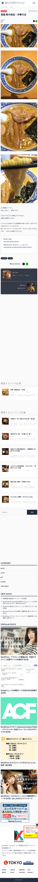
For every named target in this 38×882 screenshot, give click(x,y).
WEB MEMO (5, 586)
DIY (2, 577)
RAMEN (4, 11)
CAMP (3, 573)
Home (4, 7)
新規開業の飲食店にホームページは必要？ (15, 598)
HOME (4, 870)
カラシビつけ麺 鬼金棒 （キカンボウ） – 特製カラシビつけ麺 (23, 467)
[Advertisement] (19, 317)
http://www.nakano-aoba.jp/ (11, 241)
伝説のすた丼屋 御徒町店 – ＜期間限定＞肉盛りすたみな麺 (23, 450)
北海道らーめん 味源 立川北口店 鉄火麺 (22, 419)
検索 (32, 512)
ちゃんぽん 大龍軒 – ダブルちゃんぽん (21, 497)
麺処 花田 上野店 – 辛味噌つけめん (20, 482)
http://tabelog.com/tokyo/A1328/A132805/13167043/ (18, 247)
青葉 (1, 22)
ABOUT (12, 870)
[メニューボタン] (34, 3)
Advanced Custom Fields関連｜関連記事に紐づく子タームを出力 (20, 612)
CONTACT (22, 872)
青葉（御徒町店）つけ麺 (17, 390)
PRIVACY (30, 872)
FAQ (29, 870)
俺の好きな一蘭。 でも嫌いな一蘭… (21, 434)
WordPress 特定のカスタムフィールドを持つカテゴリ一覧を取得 (20, 607)
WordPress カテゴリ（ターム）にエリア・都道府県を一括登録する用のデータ (20, 617)
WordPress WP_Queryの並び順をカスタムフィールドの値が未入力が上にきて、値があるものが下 (20, 602)
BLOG (11, 7)
